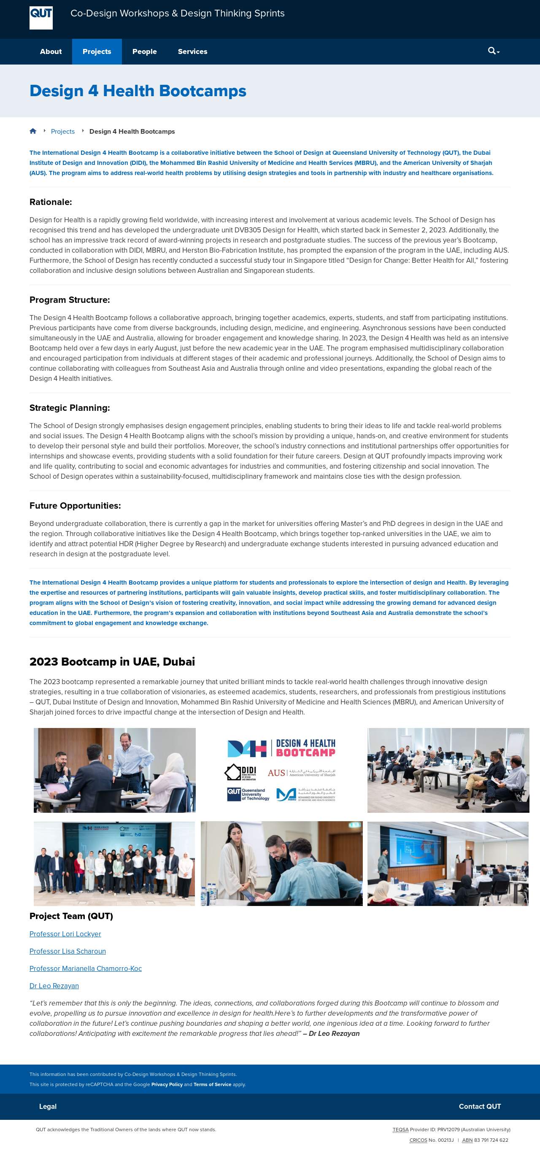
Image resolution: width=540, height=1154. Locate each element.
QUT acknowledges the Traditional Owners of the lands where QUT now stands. (126, 1129)
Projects (97, 51)
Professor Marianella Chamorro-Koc (86, 968)
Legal (48, 1106)
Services (193, 51)
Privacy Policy (167, 1084)
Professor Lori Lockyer (65, 934)
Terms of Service (213, 1084)
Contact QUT (480, 1106)
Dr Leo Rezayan (54, 985)
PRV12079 (448, 1129)
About (51, 51)
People (144, 51)
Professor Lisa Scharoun (68, 951)
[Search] (494, 52)
